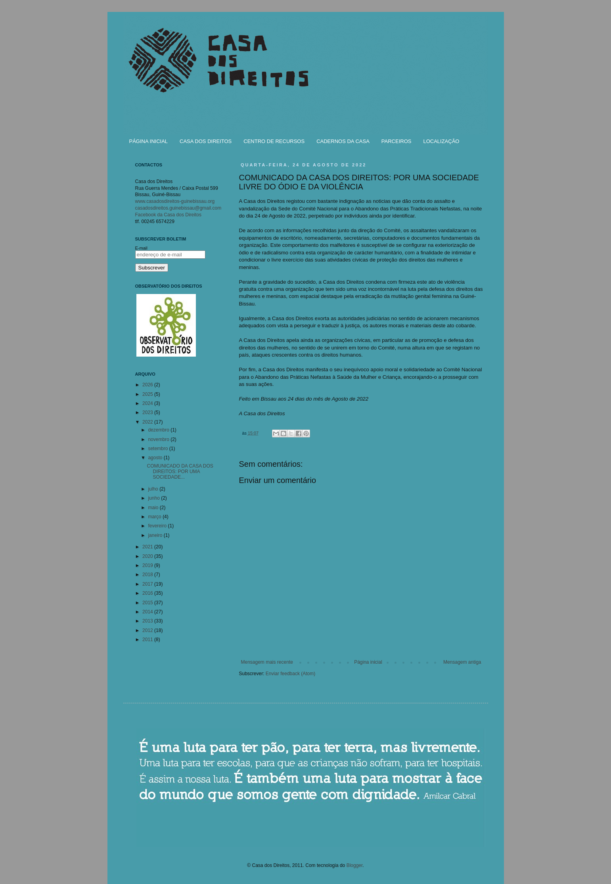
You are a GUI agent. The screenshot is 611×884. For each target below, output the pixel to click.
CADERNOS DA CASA (343, 141)
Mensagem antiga (462, 662)
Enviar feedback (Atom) (290, 673)
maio (153, 507)
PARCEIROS (396, 141)
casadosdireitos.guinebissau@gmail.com (178, 208)
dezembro (159, 430)
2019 (148, 565)
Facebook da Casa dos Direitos (168, 215)
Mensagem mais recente (267, 662)
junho (154, 498)
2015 (148, 602)
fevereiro (158, 526)
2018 (148, 574)
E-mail (141, 248)
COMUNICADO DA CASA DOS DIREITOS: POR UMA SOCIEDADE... (180, 471)
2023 (148, 412)
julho (153, 489)
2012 (148, 630)
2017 (148, 584)
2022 (148, 422)
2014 (148, 612)
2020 (148, 556)
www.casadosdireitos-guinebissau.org (175, 201)
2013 (148, 621)
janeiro (155, 535)
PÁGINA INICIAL (148, 141)
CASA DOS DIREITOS (206, 141)
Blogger (355, 865)
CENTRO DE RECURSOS (274, 141)
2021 (148, 547)
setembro (158, 448)
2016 (148, 593)
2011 (148, 639)
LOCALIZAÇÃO (441, 141)
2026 (148, 385)
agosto (155, 457)
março (155, 516)
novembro (159, 439)
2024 (148, 403)
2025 (148, 394)
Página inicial (368, 662)
